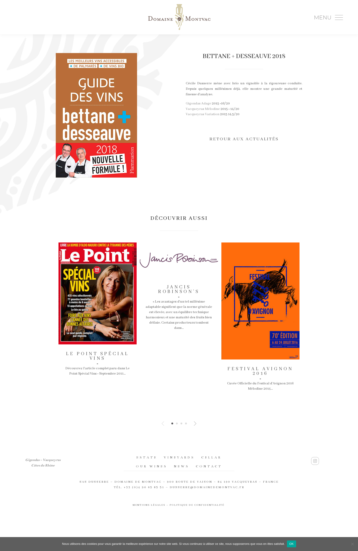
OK (291, 544)
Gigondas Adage (198, 103)
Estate (146, 457)
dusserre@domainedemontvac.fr (207, 487)
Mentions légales (149, 505)
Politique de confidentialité (197, 505)
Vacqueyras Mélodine (203, 109)
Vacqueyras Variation (202, 114)
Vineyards (179, 457)
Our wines (151, 466)
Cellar (211, 457)
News (181, 466)
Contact (209, 466)
